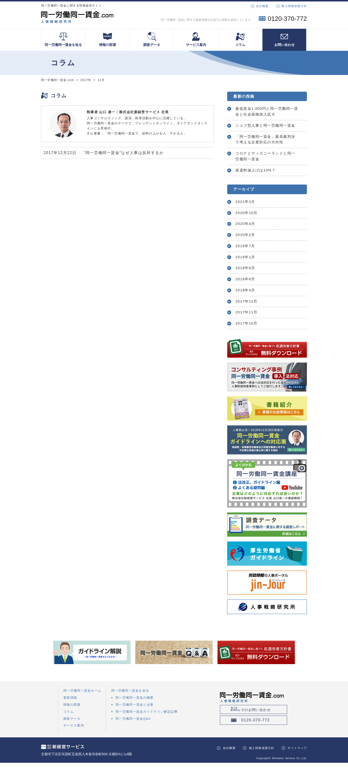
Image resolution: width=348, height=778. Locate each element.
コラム (240, 39)
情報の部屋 (107, 39)
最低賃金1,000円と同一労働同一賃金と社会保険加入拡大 (265, 112)
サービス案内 (196, 39)
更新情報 (70, 713)
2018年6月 (246, 292)
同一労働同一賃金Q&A (133, 733)
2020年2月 (246, 246)
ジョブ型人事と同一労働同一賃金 (265, 130)
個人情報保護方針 (294, 6)
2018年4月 (246, 304)
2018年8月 (246, 281)
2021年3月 (246, 212)
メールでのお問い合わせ (259, 724)
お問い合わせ (284, 39)
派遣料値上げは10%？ (257, 180)
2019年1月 (246, 269)
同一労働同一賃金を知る (63, 39)
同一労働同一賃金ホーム (82, 706)
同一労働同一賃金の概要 (134, 713)
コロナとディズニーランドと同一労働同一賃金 (265, 165)
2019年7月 (246, 258)
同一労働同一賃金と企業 (134, 719)
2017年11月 (248, 327)
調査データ (151, 39)
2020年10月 (248, 223)
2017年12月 (248, 315)
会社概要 (262, 6)
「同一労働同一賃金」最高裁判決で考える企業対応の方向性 (265, 147)
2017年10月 (248, 338)
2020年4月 (246, 235)
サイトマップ (297, 763)
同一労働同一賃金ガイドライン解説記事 (147, 726)
